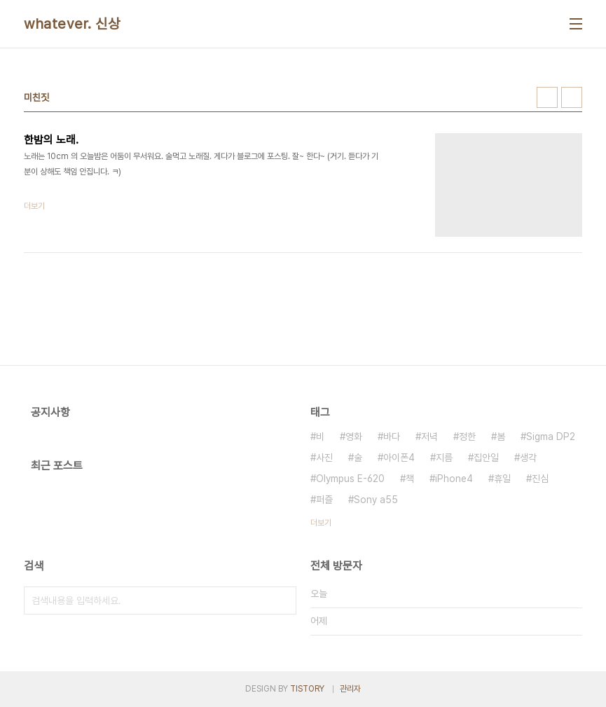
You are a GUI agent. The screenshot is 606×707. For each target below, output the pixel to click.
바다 (391, 436)
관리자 (350, 689)
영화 (353, 436)
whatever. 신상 (72, 23)
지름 (444, 457)
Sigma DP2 (550, 436)
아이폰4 (399, 457)
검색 (282, 600)
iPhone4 (454, 478)
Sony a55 (376, 499)
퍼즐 (324, 499)
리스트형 (571, 97)
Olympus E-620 (350, 478)
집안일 (486, 457)
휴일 (502, 478)
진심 (540, 478)
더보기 (320, 523)
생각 (528, 457)
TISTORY (307, 689)
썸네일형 (547, 97)
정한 (467, 436)
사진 (324, 457)
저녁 (429, 436)
